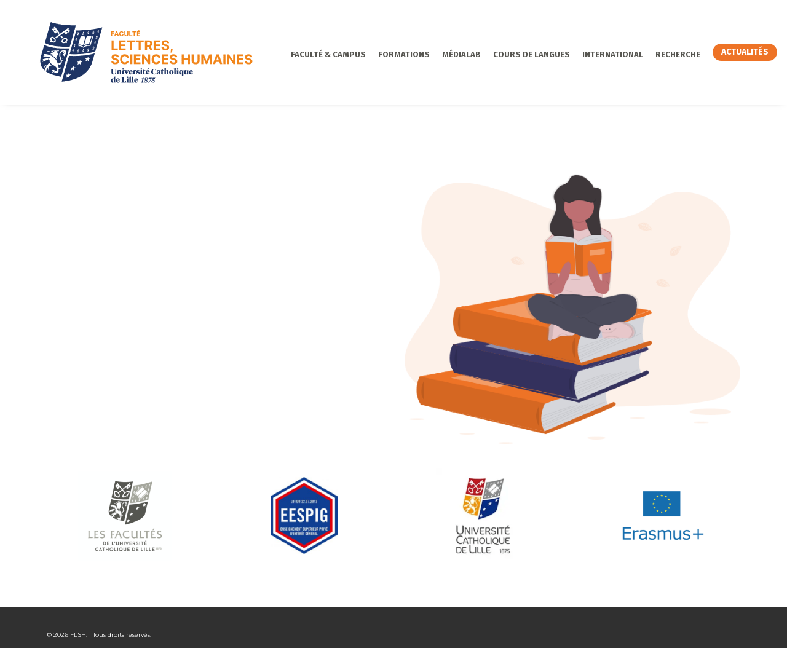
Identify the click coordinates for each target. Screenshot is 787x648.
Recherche (645, 54)
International (580, 54)
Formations (372, 54)
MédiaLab (429, 54)
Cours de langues (499, 54)
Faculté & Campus (296, 54)
